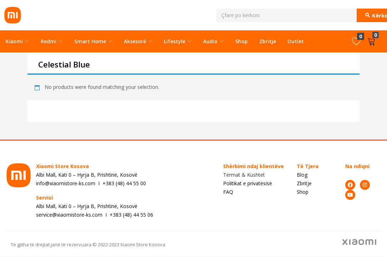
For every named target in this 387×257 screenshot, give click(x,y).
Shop (241, 41)
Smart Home (93, 41)
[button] (372, 41)
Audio (213, 41)
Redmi (52, 41)
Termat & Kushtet (244, 174)
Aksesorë (138, 41)
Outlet (295, 41)
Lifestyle (178, 41)
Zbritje (267, 41)
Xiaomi (17, 41)
